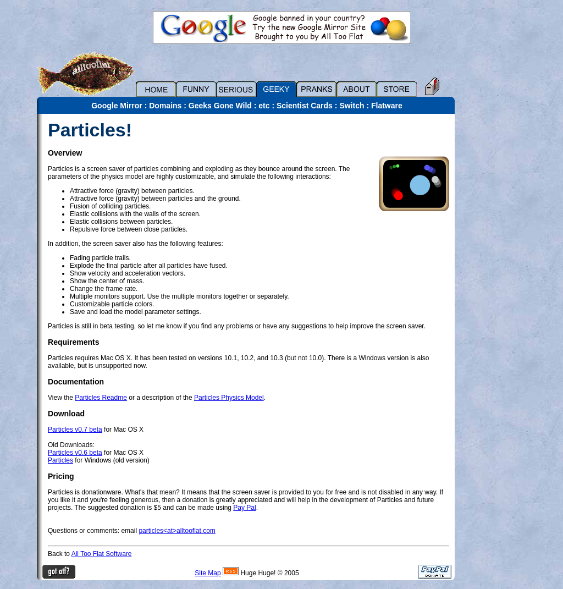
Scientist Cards (305, 105)
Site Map (207, 573)
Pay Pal (244, 507)
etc (263, 105)
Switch (351, 105)
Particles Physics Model (229, 397)
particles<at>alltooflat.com (177, 531)
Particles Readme (101, 397)
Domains (165, 105)
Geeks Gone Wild (220, 105)
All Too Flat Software (101, 554)
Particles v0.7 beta (75, 429)
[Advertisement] (493, 279)
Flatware (386, 105)
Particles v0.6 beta (75, 452)
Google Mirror (116, 105)
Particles (60, 460)
